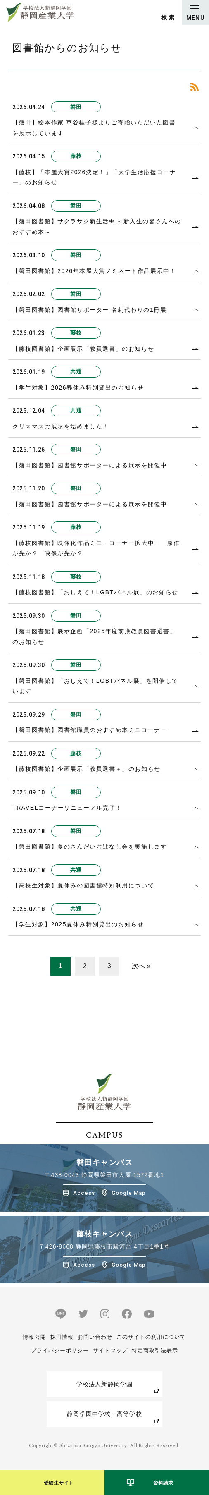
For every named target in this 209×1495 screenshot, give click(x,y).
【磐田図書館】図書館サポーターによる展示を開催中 (89, 465)
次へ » (141, 965)
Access (84, 1193)
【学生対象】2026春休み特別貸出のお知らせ (78, 387)
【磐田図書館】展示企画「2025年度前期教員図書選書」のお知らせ (94, 636)
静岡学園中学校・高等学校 (104, 1414)
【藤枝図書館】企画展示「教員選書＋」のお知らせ (86, 768)
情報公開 (34, 1337)
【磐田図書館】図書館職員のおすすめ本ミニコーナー (89, 730)
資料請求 (163, 1483)
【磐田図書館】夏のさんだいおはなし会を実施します (89, 846)
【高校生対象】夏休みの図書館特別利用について (83, 885)
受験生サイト (59, 1483)
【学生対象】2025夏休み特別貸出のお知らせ (78, 924)
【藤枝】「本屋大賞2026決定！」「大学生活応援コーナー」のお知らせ (94, 177)
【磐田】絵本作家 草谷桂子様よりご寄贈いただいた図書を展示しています (94, 127)
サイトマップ (110, 1350)
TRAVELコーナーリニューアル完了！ (67, 807)
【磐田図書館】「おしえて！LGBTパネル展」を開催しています (95, 686)
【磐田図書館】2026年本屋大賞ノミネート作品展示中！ (94, 271)
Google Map (129, 1193)
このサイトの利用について (151, 1337)
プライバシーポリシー (60, 1350)
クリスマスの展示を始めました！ (60, 426)
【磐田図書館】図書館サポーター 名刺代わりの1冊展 (89, 309)
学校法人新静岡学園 (104, 1384)
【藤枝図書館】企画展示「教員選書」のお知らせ (83, 348)
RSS (194, 87)
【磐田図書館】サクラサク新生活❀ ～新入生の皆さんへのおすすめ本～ (96, 226)
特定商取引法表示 (155, 1350)
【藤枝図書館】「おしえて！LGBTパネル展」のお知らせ (95, 592)
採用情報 (62, 1337)
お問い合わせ (95, 1337)
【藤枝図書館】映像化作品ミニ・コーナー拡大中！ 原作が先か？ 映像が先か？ (96, 548)
